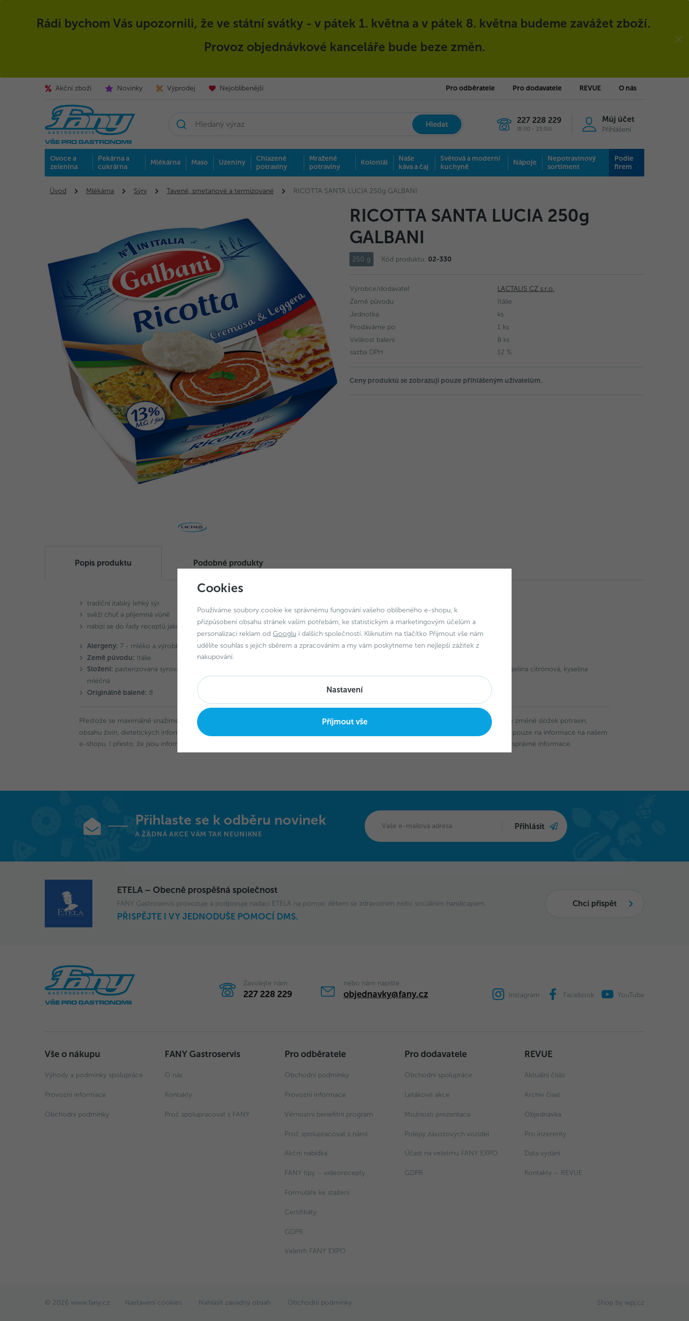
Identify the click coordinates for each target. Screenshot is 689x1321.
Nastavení (344, 690)
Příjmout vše (345, 722)
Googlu (284, 633)
